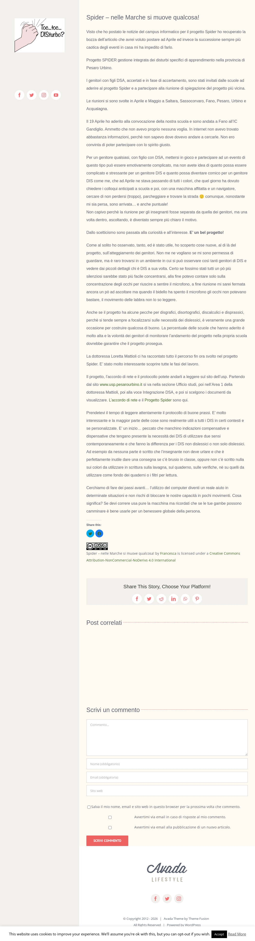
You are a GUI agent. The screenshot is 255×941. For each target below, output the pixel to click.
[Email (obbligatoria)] (167, 777)
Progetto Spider (158, 400)
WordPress (193, 925)
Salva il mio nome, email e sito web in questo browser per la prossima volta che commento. (165, 806)
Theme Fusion (199, 918)
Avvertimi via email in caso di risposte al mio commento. (180, 817)
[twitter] (167, 898)
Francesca (168, 553)
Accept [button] (219, 934)
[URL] (167, 790)
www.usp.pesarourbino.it (121, 384)
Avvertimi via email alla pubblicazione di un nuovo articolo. (182, 827)
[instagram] (178, 898)
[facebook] (155, 898)
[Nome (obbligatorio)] (167, 763)
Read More (237, 933)
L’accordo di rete (123, 400)
